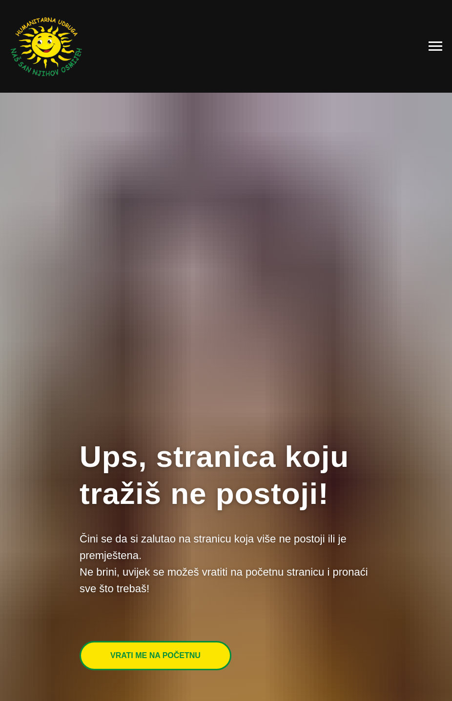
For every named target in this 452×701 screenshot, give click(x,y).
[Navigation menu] (435, 46)
